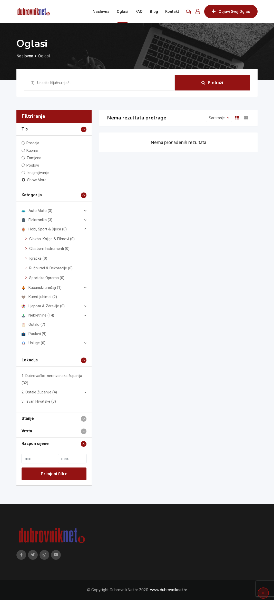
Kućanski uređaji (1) (42, 287)
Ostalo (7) (33, 324)
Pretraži (212, 82)
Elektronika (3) (37, 220)
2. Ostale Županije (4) (39, 392)
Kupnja (32, 150)
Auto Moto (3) (37, 210)
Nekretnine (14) (38, 315)
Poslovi (32, 165)
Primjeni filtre (54, 473)
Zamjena (33, 158)
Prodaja (32, 143)
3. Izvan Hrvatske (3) (39, 401)
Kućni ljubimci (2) (39, 296)
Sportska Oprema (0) (46, 278)
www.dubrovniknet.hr (168, 589)
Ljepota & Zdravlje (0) (43, 306)
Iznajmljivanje (37, 172)
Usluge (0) (33, 343)
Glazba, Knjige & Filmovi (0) (52, 239)
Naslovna (101, 11)
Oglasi (122, 11)
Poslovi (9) (34, 333)
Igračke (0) (38, 258)
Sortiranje (217, 118)
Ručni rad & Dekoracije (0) (51, 268)
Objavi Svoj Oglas (231, 11)
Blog (154, 11)
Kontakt (172, 11)
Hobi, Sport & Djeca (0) (44, 229)
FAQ (139, 11)
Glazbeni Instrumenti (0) (49, 248)
